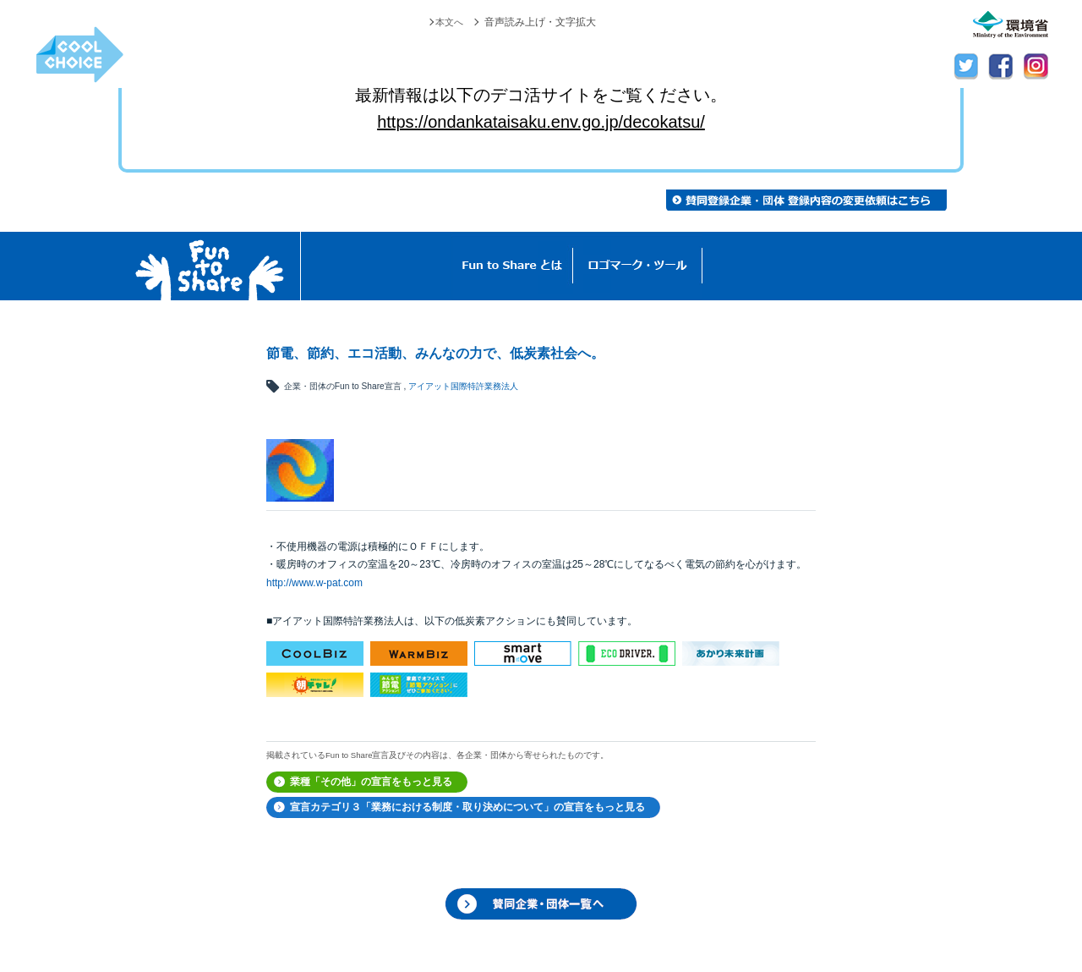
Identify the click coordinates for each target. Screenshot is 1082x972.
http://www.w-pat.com (314, 583)
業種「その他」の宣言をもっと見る (371, 782)
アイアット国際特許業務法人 (463, 386)
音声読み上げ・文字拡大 (540, 22)
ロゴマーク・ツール (637, 266)
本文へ (448, 22)
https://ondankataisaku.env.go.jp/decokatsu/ (541, 122)
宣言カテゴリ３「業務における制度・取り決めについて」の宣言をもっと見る (467, 807)
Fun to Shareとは (512, 266)
